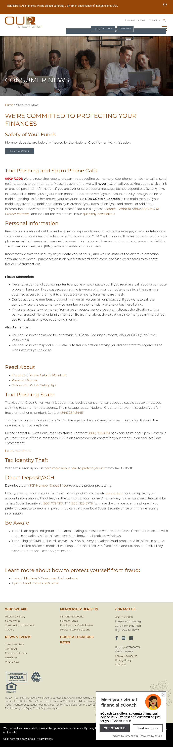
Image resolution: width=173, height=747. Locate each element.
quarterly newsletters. (99, 214)
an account (114, 493)
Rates (65, 642)
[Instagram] (123, 639)
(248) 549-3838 (124, 617)
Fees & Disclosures (126, 656)
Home (9, 105)
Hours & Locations (135, 20)
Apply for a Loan (102, 29)
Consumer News (14, 644)
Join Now (125, 29)
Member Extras (69, 621)
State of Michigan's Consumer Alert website (44, 578)
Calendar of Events (16, 653)
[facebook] (116, 639)
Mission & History (15, 617)
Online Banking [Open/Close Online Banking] (147, 29)
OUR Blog (11, 649)
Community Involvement (19, 625)
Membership (12, 621)
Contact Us (154, 20)
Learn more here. (18, 451)
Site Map (120, 665)
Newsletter (11, 657)
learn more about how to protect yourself (75, 468)
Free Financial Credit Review (76, 625)
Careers (9, 630)
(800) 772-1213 (52, 503)
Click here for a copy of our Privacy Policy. (28, 738)
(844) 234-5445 (71, 413)
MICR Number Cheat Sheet (47, 485)
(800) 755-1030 (99, 433)
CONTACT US (125, 609)
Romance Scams (24, 380)
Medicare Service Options (75, 630)
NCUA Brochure (19, 151)
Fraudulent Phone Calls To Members (39, 375)
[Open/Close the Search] (164, 20)
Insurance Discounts (72, 617)
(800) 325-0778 (82, 503)
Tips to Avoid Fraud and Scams (35, 583)
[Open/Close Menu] (164, 29)
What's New (12, 662)
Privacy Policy (123, 660)
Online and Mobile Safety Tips (34, 385)
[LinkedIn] (131, 639)
